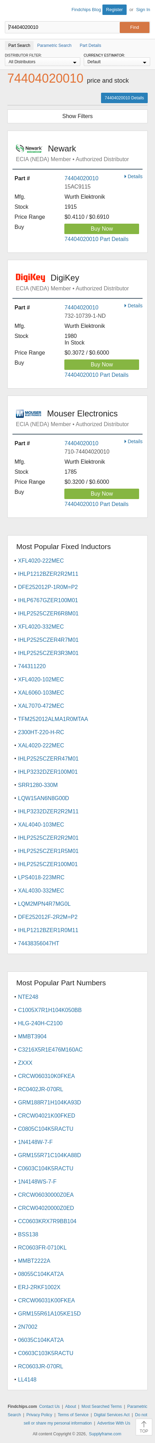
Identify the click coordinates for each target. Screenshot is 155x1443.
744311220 (32, 666)
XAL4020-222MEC (41, 745)
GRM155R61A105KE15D (49, 1314)
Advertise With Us (113, 1423)
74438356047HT (38, 943)
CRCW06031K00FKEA (46, 1300)
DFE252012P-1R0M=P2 (48, 587)
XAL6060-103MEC (41, 693)
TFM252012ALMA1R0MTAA (53, 719)
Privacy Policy (39, 1414)
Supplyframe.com (105, 1434)
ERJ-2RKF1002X (39, 1287)
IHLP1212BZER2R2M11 (48, 574)
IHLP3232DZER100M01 (48, 772)
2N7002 (27, 1327)
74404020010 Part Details (96, 239)
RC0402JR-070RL (40, 1089)
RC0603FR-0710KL (42, 1248)
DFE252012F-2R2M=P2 (48, 917)
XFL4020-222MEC (41, 561)
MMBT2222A (34, 1261)
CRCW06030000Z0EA (46, 1195)
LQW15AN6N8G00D (43, 798)
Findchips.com (11, 11)
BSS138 (28, 1234)
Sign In (143, 9)
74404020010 (81, 178)
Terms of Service (73, 1414)
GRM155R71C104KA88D (49, 1155)
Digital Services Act (112, 1414)
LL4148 (27, 1380)
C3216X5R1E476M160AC (50, 1050)
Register (114, 9)
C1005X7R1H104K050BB (50, 1010)
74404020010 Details (124, 98)
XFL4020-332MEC (41, 627)
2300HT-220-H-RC (41, 732)
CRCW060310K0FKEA (46, 1076)
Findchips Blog (86, 9)
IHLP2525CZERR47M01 (48, 759)
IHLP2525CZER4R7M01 (48, 640)
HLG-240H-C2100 (40, 1023)
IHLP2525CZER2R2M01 (48, 838)
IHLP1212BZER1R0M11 (48, 930)
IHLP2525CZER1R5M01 (48, 851)
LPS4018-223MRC (41, 877)
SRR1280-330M (38, 785)
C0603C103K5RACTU (45, 1353)
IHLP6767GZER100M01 (48, 600)
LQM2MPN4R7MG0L (44, 904)
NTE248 (28, 997)
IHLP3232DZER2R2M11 (48, 811)
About (70, 1406)
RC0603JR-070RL (40, 1366)
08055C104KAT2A (41, 1274)
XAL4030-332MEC (41, 891)
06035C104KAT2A (41, 1340)
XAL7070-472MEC (41, 706)
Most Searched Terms (102, 1406)
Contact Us (49, 1406)
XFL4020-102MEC (41, 679)
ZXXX (25, 1063)
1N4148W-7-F (35, 1142)
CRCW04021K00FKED (46, 1116)
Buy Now (102, 229)
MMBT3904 (32, 1036)
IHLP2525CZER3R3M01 (48, 653)
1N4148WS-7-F (37, 1182)
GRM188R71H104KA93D (49, 1102)
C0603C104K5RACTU (45, 1168)
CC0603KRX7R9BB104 (47, 1221)
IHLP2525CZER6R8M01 (48, 613)
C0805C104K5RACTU (45, 1129)
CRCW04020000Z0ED (46, 1208)
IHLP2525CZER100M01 (48, 864)
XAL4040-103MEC (41, 825)
